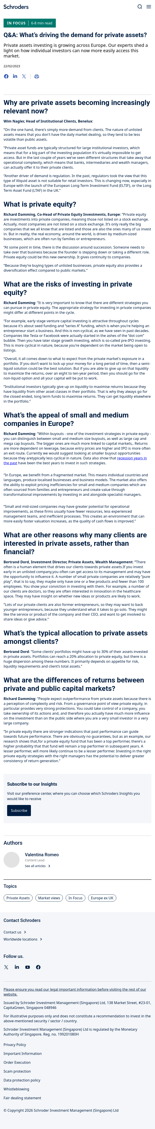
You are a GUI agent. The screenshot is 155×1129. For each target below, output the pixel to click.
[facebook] (38, 967)
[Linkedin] (17, 967)
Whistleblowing (16, 1089)
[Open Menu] (148, 6)
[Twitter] (24, 76)
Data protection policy (22, 1080)
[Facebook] (6, 76)
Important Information (23, 1053)
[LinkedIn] (15, 76)
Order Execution (17, 1062)
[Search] (140, 6)
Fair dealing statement (22, 1097)
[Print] (36, 76)
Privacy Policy (15, 1044)
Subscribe (19, 810)
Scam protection (17, 1071)
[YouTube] (27, 967)
